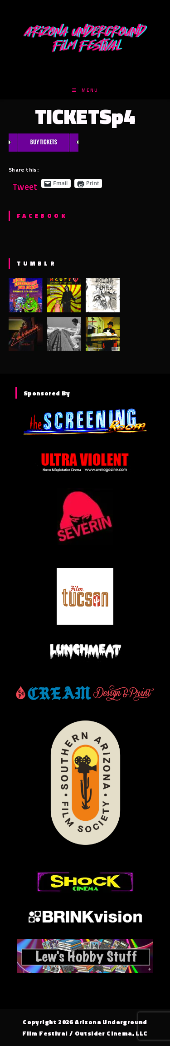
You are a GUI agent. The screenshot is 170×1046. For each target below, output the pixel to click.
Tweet (25, 183)
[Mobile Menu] (85, 90)
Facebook (42, 215)
